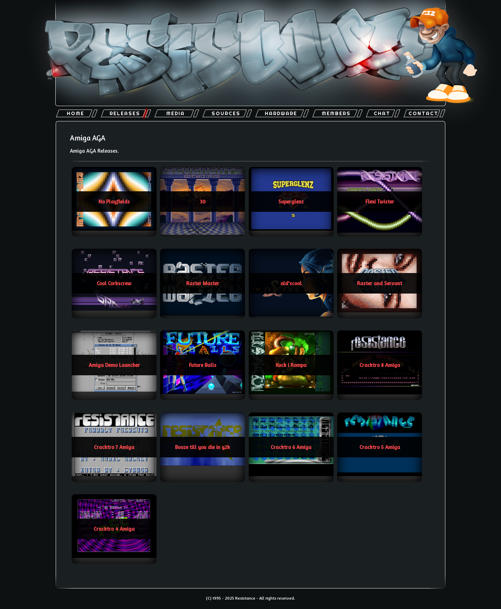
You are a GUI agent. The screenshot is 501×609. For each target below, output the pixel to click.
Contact (423, 113)
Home (75, 113)
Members (336, 113)
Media (175, 113)
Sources (226, 113)
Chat (382, 113)
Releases (125, 113)
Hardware (281, 113)
